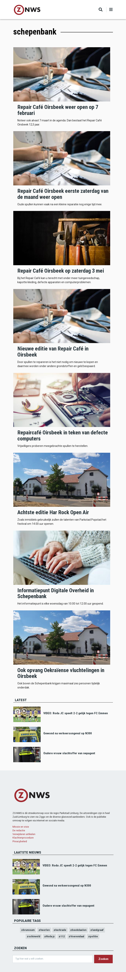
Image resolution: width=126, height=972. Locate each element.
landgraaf (98, 929)
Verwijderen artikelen (24, 834)
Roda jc (50, 936)
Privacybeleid (20, 841)
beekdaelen (79, 929)
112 (63, 936)
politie (94, 936)
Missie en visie (21, 826)
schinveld (34, 936)
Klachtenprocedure (23, 837)
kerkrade (60, 929)
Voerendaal (77, 936)
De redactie (19, 830)
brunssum (29, 929)
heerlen (45, 929)
